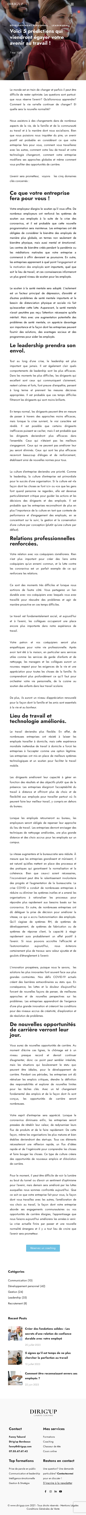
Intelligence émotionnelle (22, 1478)
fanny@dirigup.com (20, 1446)
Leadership (60, 25)
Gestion (12, 1292)
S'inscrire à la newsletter (57, 1483)
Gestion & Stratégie (19, 1483)
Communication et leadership (24, 1473)
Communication (17, 1280)
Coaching (48, 1441)
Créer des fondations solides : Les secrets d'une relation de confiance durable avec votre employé (48, 1333)
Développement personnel (29, 25)
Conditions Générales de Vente (43, 1509)
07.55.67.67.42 (18, 1451)
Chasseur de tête (52, 1446)
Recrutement (15, 1303)
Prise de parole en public (22, 1468)
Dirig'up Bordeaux (19, 1441)
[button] (72, 4)
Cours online (50, 1451)
